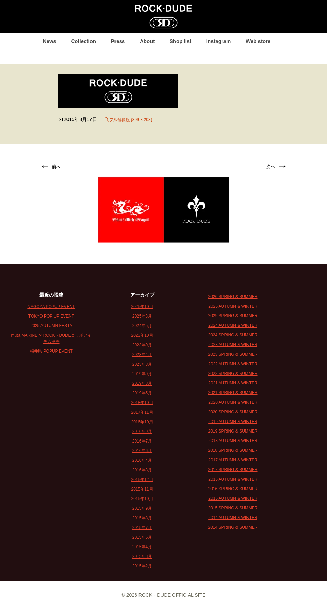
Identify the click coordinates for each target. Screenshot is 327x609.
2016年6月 (142, 450)
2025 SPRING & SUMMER (232, 315)
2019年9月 (142, 373)
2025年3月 (142, 316)
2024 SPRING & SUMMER (232, 335)
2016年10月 (142, 422)
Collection (83, 41)
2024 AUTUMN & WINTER (232, 325)
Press (118, 41)
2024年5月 (142, 325)
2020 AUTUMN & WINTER (232, 402)
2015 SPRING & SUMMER (232, 508)
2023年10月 (142, 335)
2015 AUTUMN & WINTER (232, 498)
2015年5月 (142, 537)
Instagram (218, 41)
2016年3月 (142, 470)
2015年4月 (142, 546)
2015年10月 (142, 498)
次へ (277, 166)
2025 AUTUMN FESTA (51, 325)
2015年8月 (142, 518)
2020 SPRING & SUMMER (232, 412)
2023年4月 (142, 354)
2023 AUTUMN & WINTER (232, 344)
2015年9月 (142, 508)
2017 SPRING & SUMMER (232, 469)
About (147, 41)
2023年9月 (142, 345)
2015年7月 (142, 527)
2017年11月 (142, 412)
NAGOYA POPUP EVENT (51, 306)
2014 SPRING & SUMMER (232, 527)
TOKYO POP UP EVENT (51, 316)
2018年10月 (142, 402)
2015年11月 (142, 489)
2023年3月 (142, 364)
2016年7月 (142, 441)
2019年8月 (142, 383)
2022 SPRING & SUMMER (232, 373)
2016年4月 (142, 460)
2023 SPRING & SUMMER (232, 354)
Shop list (180, 41)
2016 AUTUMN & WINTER (232, 479)
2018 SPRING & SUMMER (232, 450)
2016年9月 (142, 431)
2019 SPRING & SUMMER (232, 431)
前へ (50, 166)
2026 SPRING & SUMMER (232, 296)
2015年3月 (142, 556)
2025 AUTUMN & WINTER (232, 306)
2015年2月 (142, 566)
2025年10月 (142, 306)
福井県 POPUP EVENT (51, 351)
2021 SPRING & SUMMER (232, 392)
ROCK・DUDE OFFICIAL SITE (172, 595)
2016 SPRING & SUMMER (232, 488)
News (49, 41)
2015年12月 (142, 479)
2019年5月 (142, 393)
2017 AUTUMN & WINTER (232, 460)
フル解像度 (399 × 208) (130, 119)
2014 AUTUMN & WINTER (232, 517)
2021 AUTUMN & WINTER (232, 383)
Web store (258, 41)
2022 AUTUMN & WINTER (232, 363)
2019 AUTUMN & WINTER (232, 421)
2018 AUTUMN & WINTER (232, 440)
